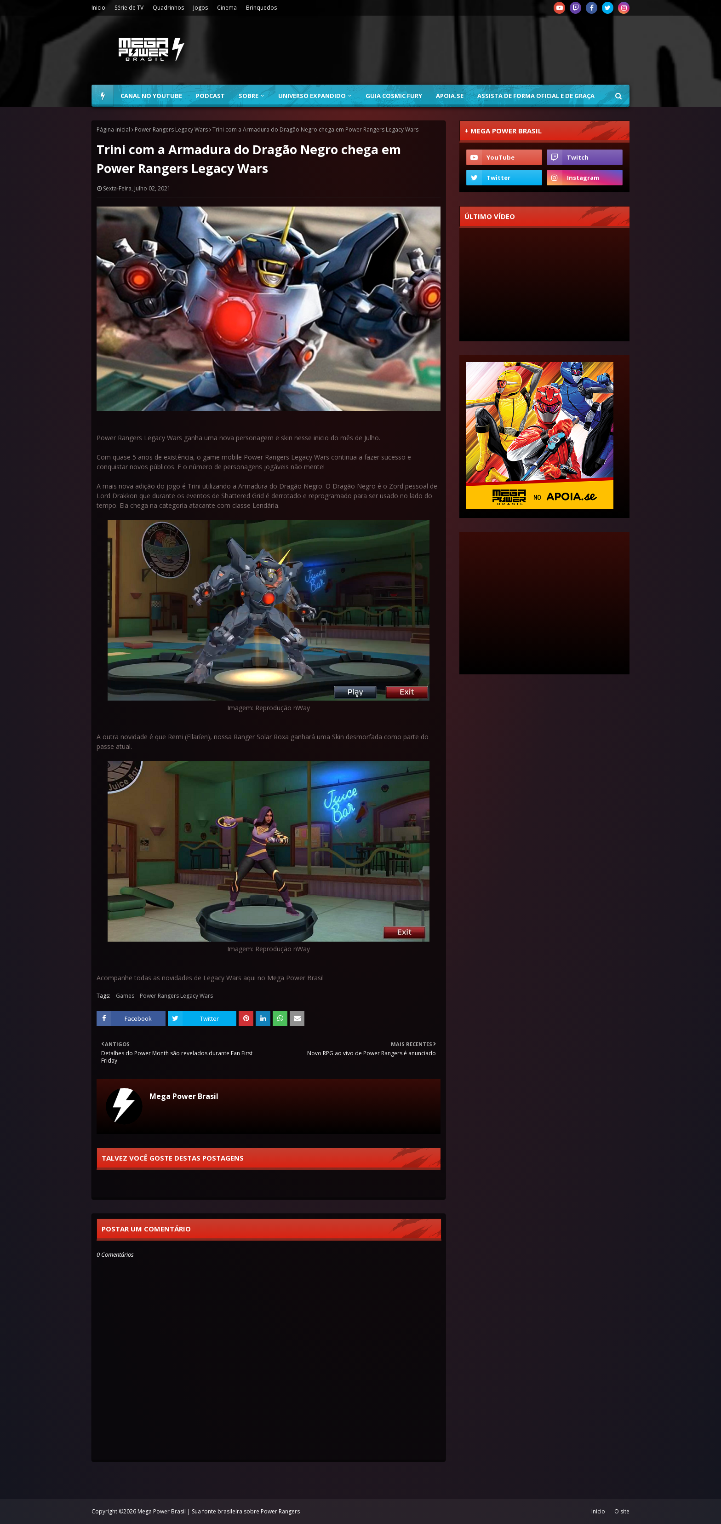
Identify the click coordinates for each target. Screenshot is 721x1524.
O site (621, 1511)
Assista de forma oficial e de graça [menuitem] (536, 96)
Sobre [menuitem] (248, 96)
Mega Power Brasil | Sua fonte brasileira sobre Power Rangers (218, 1511)
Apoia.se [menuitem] (450, 96)
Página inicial (113, 129)
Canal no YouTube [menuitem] (151, 96)
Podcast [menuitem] (210, 96)
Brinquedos (261, 8)
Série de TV (128, 8)
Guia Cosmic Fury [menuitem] (394, 96)
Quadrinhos (168, 8)
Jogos (200, 8)
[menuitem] (103, 96)
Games (125, 996)
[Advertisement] (462, 50)
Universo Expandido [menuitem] (312, 96)
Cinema (227, 8)
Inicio (98, 8)
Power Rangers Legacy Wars (171, 129)
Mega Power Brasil (183, 1096)
